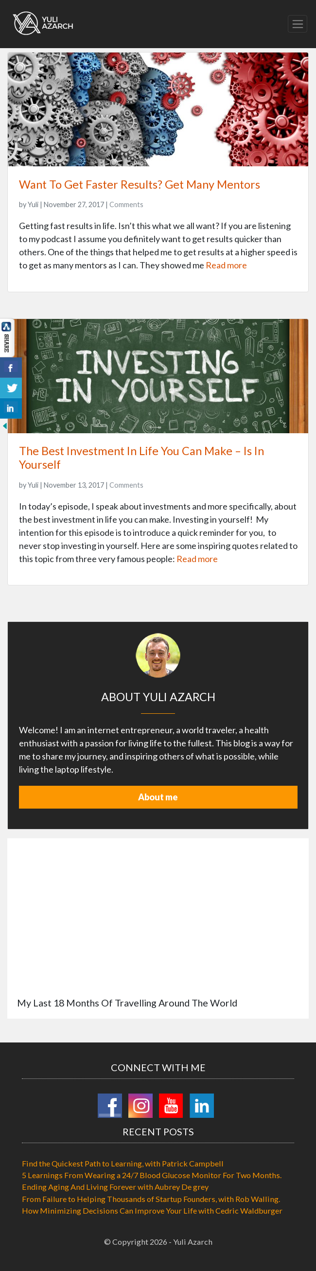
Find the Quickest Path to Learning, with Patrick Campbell (123, 1163)
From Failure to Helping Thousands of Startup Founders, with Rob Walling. (151, 1198)
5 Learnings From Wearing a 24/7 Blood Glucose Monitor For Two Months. (151, 1175)
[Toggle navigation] (297, 24)
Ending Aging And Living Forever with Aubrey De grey (115, 1186)
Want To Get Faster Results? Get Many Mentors (139, 184)
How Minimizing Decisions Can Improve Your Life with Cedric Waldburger (152, 1210)
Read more (226, 265)
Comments (126, 204)
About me (158, 797)
